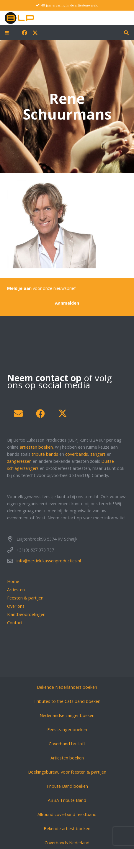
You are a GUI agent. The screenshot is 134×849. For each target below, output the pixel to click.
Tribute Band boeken (67, 786)
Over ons (15, 606)
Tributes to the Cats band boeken (67, 701)
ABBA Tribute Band (67, 800)
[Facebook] (24, 32)
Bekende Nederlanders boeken (67, 687)
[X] (35, 32)
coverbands (76, 454)
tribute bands (45, 454)
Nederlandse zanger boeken (67, 715)
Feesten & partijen (25, 598)
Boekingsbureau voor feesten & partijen (67, 772)
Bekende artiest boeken (67, 828)
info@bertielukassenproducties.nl (49, 561)
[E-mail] (18, 414)
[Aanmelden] (67, 302)
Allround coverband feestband (67, 814)
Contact (15, 622)
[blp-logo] (19, 18)
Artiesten (16, 589)
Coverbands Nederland (67, 842)
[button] (7, 33)
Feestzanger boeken (67, 729)
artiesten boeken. (37, 447)
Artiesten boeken (67, 758)
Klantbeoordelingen (26, 614)
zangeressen (19, 461)
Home (13, 581)
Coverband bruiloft (67, 743)
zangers (98, 454)
